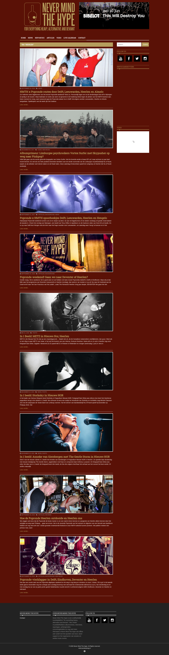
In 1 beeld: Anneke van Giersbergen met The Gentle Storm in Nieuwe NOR (65, 456)
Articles (50, 38)
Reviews (48, 515)
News (30, 38)
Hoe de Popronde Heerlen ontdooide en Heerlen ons (51, 518)
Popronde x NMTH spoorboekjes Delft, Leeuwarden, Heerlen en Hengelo (63, 218)
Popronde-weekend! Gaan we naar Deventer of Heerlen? (54, 277)
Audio (40, 150)
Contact (81, 38)
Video (58, 38)
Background (50, 214)
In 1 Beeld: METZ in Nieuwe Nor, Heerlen (44, 336)
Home (23, 38)
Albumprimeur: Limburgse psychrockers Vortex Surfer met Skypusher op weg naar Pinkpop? (65, 154)
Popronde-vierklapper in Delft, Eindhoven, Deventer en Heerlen (58, 579)
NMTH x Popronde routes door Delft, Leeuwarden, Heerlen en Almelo (61, 91)
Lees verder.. (24, 105)
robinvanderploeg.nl (84, 648)
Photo (35, 333)
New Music (40, 38)
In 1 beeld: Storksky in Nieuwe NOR (41, 395)
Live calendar (69, 38)
